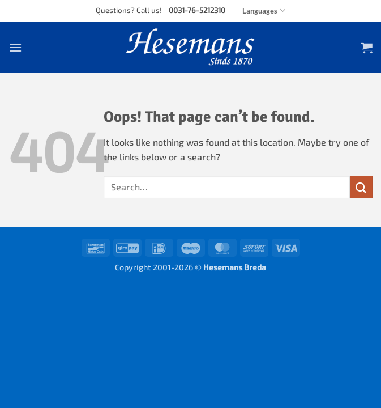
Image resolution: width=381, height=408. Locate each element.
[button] (15, 47)
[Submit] (361, 187)
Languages (263, 10)
